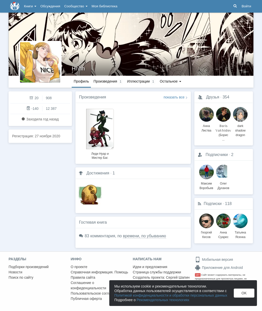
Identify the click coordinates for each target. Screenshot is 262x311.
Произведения (92, 97)
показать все (174, 97)
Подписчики (216, 154)
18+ (198, 274)
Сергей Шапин (178, 277)
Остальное (170, 81)
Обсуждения (50, 6)
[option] (100, 133)
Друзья (212, 97)
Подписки (213, 203)
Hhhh (78, 68)
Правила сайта (83, 277)
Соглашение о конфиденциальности (88, 285)
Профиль (81, 81)
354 (226, 97)
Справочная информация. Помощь (99, 272)
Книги (30, 6)
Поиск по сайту (21, 277)
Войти (246, 6)
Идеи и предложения (150, 267)
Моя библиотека (104, 6)
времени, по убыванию (144, 236)
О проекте (79, 267)
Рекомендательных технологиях (163, 300)
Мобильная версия (214, 259)
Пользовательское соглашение (96, 293)
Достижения (97, 173)
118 (228, 203)
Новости (15, 272)
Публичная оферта (86, 299)
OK (244, 293)
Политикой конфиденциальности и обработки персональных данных (170, 295)
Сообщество (76, 6)
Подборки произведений (29, 267)
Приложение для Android (219, 267)
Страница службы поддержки (157, 272)
